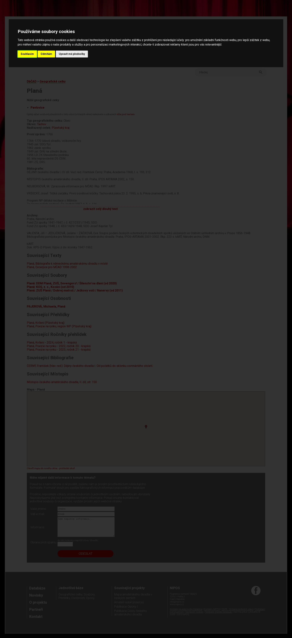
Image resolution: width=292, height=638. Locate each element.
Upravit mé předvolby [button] (72, 53)
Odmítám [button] (46, 53)
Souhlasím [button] (27, 53)
